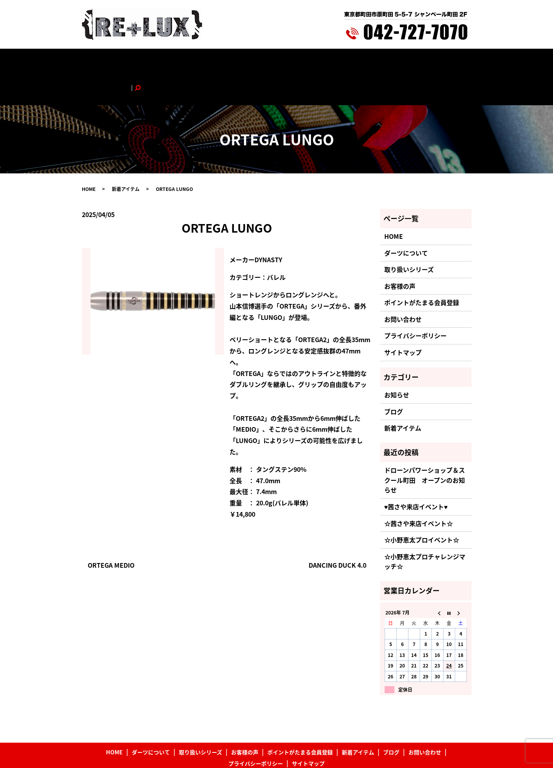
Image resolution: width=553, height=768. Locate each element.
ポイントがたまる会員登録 (296, 61)
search (447, 61)
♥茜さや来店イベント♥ (416, 475)
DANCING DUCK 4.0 (337, 533)
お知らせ (396, 363)
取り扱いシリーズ (199, 61)
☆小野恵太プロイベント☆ (421, 508)
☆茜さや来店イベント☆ (418, 491)
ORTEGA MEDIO (111, 533)
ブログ (385, 61)
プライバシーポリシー (415, 304)
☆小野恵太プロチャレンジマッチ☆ (424, 529)
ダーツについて (151, 61)
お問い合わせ (417, 61)
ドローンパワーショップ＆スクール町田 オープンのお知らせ (424, 448)
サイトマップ (403, 320)
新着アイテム (353, 61)
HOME (116, 61)
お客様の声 (242, 61)
